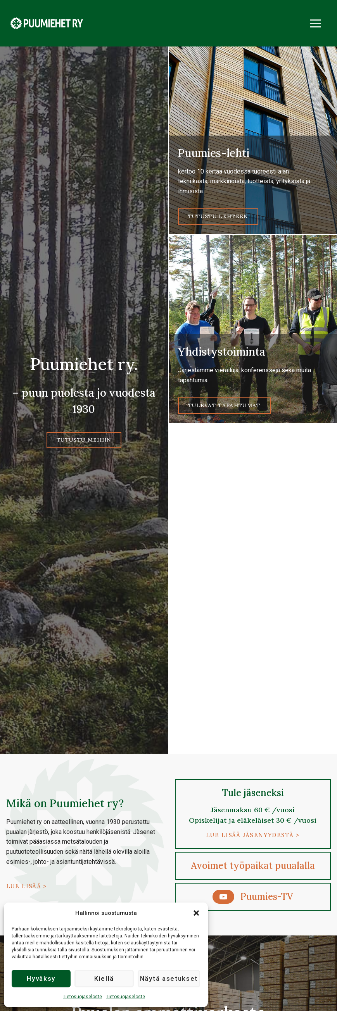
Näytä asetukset (169, 978)
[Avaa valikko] (315, 23)
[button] (196, 913)
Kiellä (104, 978)
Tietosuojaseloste (82, 996)
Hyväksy (41, 978)
